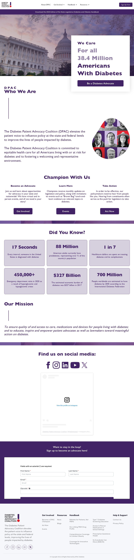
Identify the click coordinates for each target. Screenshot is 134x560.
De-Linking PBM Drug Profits (78, 528)
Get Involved (23, 211)
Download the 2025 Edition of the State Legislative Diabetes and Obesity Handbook (67, 12)
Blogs (59, 523)
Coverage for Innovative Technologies (79, 542)
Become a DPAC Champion (48, 520)
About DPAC (46, 5)
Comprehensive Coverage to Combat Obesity (79, 535)
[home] (6, 4)
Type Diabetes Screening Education (100, 520)
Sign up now (125, 5)
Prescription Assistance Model (101, 535)
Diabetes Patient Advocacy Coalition (55, 432)
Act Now (109, 211)
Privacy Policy (118, 523)
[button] (59, 4)
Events (65, 211)
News (59, 520)
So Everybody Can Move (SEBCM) (100, 541)
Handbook (71, 5)
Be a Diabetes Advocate (100, 83)
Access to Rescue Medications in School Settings (99, 527)
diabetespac (73, 432)
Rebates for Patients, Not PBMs (79, 520)
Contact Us (117, 520)
